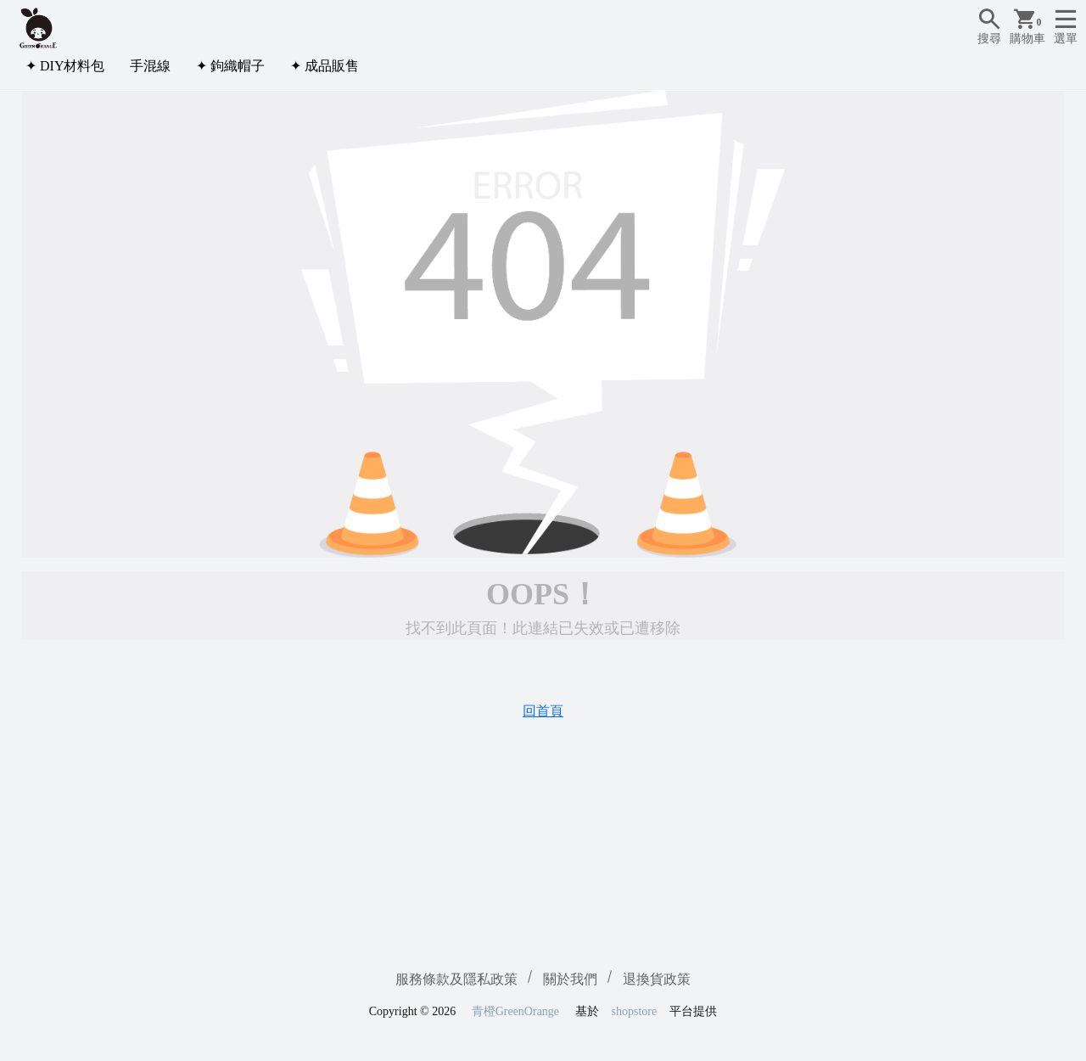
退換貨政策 (657, 979)
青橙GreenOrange (515, 1011)
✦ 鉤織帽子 (230, 66)
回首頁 (543, 711)
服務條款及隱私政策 (456, 979)
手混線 (150, 66)
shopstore (635, 1011)
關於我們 (570, 979)
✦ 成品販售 (324, 66)
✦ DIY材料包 (64, 66)
